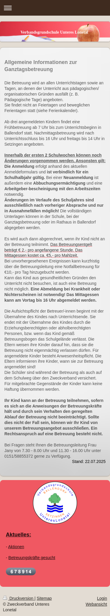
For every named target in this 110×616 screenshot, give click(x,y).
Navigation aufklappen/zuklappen (55, 7)
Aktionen (16, 546)
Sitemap (44, 598)
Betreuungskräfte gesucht (32, 557)
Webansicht (96, 604)
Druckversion (18, 598)
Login (102, 598)
